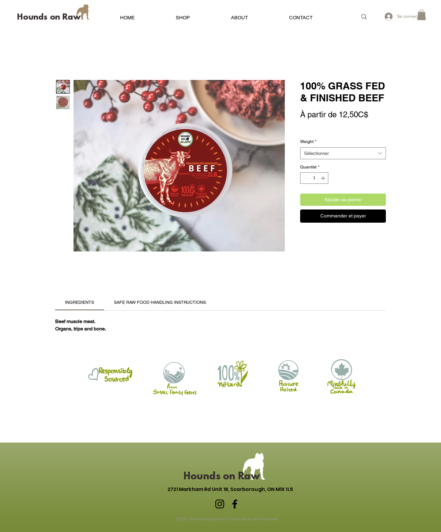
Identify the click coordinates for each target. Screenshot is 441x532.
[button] (182, 15)
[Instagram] (220, 504)
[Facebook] (235, 504)
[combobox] (343, 153)
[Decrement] (305, 178)
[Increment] (323, 178)
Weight (308, 141)
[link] (79, 302)
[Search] (364, 16)
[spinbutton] (314, 178)
